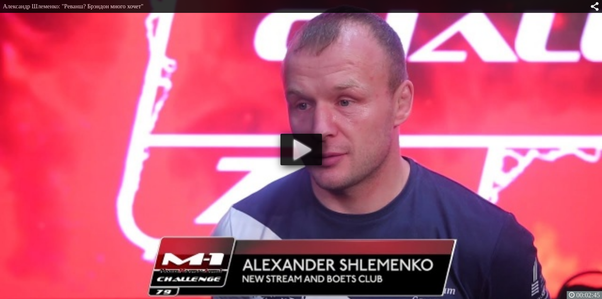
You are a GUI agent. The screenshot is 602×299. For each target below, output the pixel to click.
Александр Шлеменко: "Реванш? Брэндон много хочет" (73, 6)
